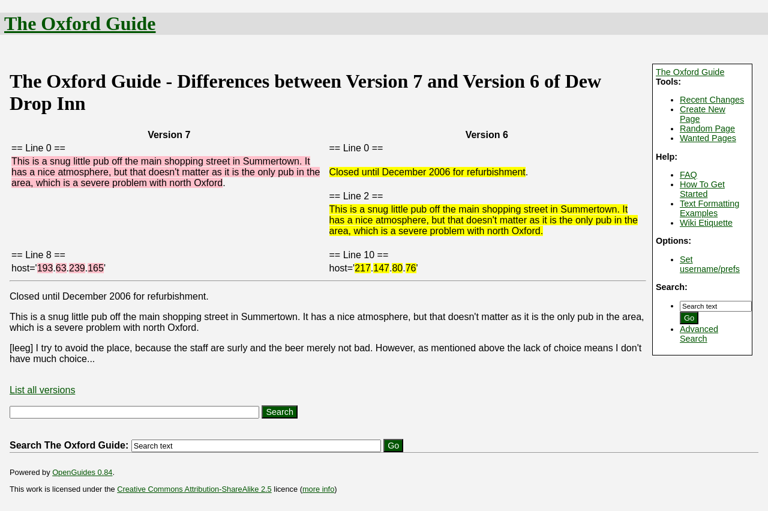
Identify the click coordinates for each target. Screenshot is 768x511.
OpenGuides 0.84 (82, 472)
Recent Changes (712, 99)
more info (318, 489)
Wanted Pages (708, 138)
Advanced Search (699, 333)
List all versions (42, 390)
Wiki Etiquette (706, 223)
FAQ (688, 175)
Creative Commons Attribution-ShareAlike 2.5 (194, 489)
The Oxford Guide (79, 23)
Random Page (707, 128)
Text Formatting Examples (709, 208)
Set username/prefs (710, 264)
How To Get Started (702, 189)
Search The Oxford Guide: (69, 445)
